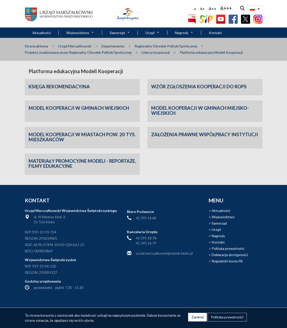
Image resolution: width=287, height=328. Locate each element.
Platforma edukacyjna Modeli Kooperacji (211, 52)
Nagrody (184, 33)
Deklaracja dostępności (230, 255)
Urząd (152, 33)
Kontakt (215, 33)
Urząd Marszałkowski (74, 46)
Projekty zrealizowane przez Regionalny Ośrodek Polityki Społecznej (78, 52)
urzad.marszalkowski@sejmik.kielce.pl (164, 253)
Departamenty (112, 46)
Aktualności (41, 33)
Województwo (80, 33)
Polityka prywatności (228, 248)
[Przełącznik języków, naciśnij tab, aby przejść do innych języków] (254, 9)
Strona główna (36, 46)
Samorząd (120, 33)
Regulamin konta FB (227, 261)
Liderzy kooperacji (156, 52)
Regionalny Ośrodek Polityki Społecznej (166, 46)
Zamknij (197, 317)
